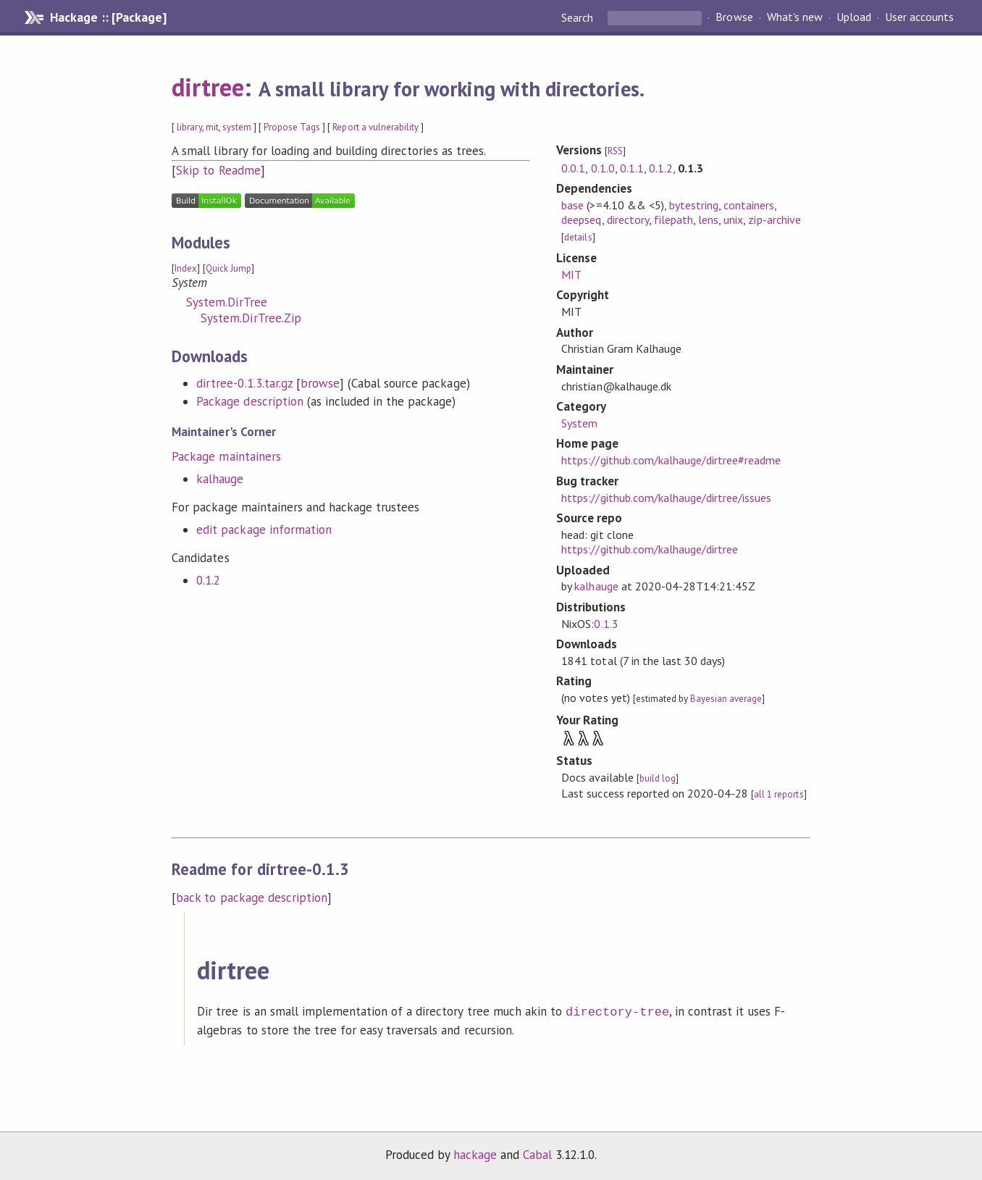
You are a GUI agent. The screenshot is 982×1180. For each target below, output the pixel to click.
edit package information (264, 529)
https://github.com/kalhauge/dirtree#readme (671, 460)
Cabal (537, 1153)
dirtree (208, 87)
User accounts (919, 17)
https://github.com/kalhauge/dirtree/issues (666, 497)
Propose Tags (292, 127)
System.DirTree (226, 302)
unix (733, 219)
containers (748, 205)
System (579, 423)
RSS (615, 151)
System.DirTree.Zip (251, 318)
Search (578, 17)
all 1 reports (778, 794)
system (236, 127)
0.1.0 (603, 168)
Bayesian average (726, 698)
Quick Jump (228, 268)
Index (186, 268)
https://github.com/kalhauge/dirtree (649, 549)
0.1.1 (632, 168)
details (578, 237)
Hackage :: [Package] (108, 17)
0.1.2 (208, 580)
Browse (733, 17)
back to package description (251, 897)
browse (320, 383)
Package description (249, 401)
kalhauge (219, 479)
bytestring (693, 205)
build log (657, 778)
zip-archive (774, 219)
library (189, 127)
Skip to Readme (218, 170)
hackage (475, 1153)
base (572, 205)
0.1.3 (606, 623)
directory (628, 219)
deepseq (581, 219)
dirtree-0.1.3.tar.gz (244, 383)
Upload (853, 17)
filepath (673, 219)
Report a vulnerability (375, 127)
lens (708, 219)
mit (212, 127)
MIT (571, 274)
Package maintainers (226, 456)
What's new (795, 17)
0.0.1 (573, 168)
